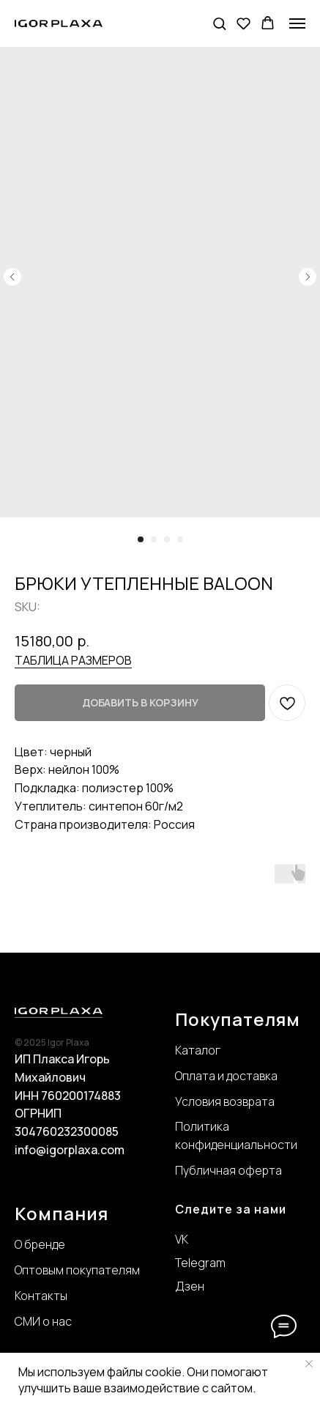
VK (181, 1239)
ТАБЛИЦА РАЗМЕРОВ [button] (73, 660)
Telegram (200, 1263)
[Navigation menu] (297, 23)
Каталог (197, 1050)
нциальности (260, 1145)
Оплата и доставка (226, 1076)
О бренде (40, 1244)
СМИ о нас (43, 1321)
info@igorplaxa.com (69, 1150)
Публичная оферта (228, 1170)
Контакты (41, 1296)
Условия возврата (225, 1101)
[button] (219, 23)
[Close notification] (309, 1363)
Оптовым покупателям (77, 1270)
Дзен (189, 1286)
